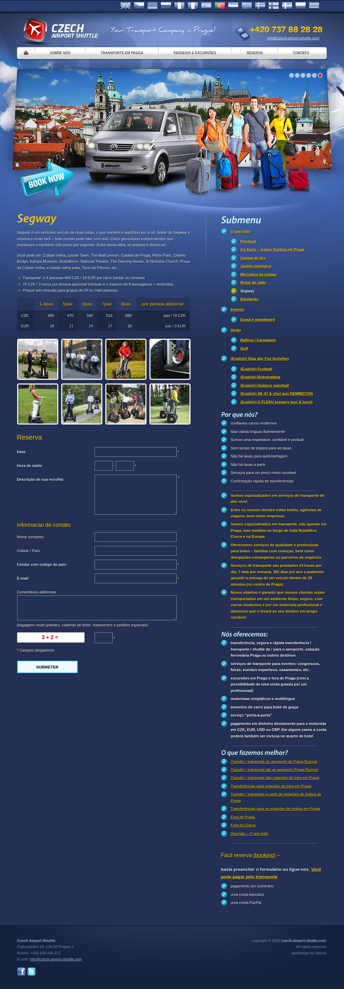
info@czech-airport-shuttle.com (293, 38)
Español (206, 6)
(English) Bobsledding (261, 377)
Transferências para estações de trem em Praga (271, 786)
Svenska (260, 6)
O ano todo (241, 231)
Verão (236, 330)
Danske (287, 6)
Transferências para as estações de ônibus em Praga (275, 809)
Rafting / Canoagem (258, 340)
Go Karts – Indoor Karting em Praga (273, 250)
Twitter (31, 971)
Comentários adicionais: (37, 592)
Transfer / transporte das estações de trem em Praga (275, 778)
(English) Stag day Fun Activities (260, 359)
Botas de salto (253, 283)
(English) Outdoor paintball (265, 385)
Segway (248, 291)
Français (179, 6)
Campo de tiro (253, 258)
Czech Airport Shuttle (60, 30)
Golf (244, 348)
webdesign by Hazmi (308, 953)
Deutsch (152, 6)
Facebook (21, 971)
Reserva (254, 53)
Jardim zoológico (256, 266)
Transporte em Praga (122, 53)
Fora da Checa (243, 825)
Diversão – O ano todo (250, 834)
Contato (301, 53)
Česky (139, 6)
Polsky (300, 6)
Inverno (237, 309)
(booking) (264, 855)
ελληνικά (314, 6)
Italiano (192, 6)
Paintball (248, 242)
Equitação (250, 299)
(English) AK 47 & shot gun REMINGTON (277, 394)
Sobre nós (60, 53)
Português (219, 6)
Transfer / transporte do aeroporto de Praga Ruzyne (274, 762)
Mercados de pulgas (259, 274)
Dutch (233, 6)
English (125, 6)
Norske (246, 6)
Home (26, 53)
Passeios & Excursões (195, 53)
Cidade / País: (29, 551)
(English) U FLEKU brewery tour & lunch (277, 402)
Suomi (273, 6)
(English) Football (256, 369)
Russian (166, 6)
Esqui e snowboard (258, 320)
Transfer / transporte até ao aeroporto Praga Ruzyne (274, 770)
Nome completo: (30, 537)
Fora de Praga (243, 817)
